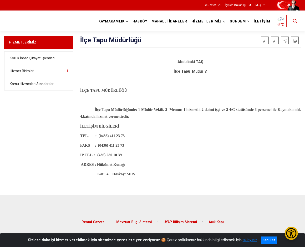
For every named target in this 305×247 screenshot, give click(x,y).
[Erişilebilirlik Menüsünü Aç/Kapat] (291, 233)
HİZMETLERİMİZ (22, 42)
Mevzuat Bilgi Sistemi (134, 222)
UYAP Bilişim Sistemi (180, 222)
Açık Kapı (216, 222)
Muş (258, 5)
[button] (285, 40)
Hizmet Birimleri (22, 71)
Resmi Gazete (93, 222)
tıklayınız (250, 240)
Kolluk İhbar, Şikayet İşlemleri (32, 58)
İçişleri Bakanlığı (235, 5)
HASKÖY (139, 21)
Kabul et (269, 240)
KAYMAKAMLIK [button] (111, 21)
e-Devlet (210, 5)
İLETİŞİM (262, 21)
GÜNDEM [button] (238, 21)
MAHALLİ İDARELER (169, 21)
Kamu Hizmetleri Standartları (32, 84)
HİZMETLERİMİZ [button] (207, 21)
